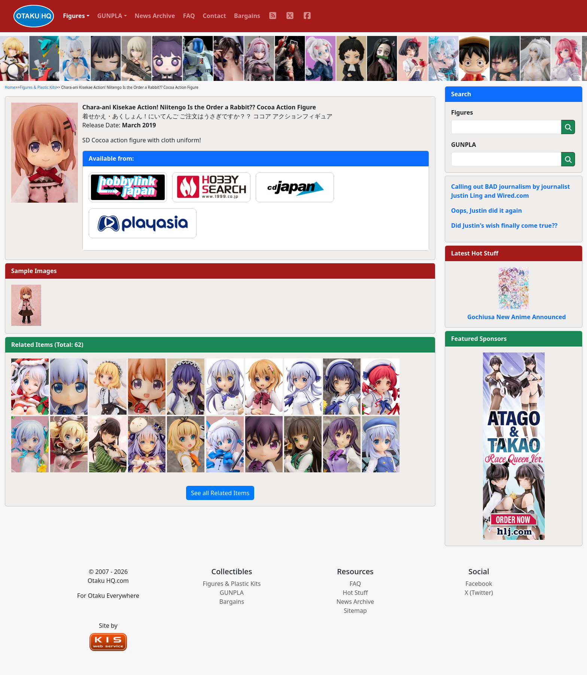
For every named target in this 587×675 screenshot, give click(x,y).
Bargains (247, 16)
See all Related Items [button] (220, 493)
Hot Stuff (355, 592)
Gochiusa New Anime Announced (516, 317)
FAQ (189, 16)
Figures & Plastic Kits (38, 87)
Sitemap (355, 610)
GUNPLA (463, 144)
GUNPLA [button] (109, 16)
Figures (462, 112)
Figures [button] (74, 16)
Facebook (478, 583)
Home (10, 87)
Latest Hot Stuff (474, 253)
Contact (214, 16)
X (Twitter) (479, 592)
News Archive (155, 16)
